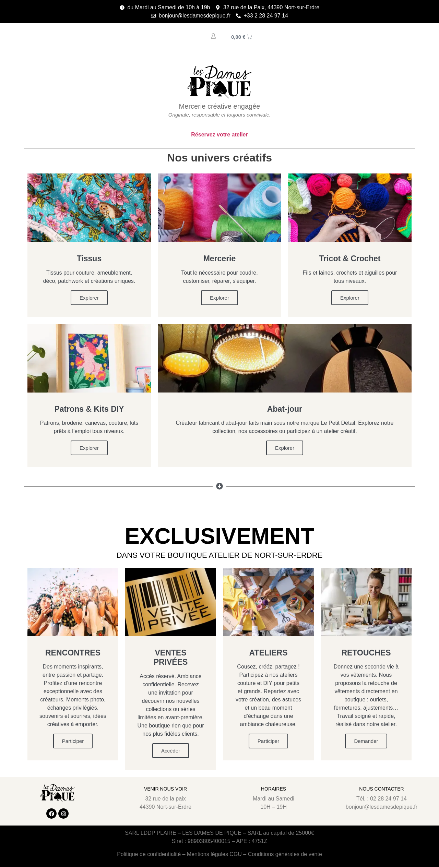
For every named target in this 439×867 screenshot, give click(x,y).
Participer (73, 741)
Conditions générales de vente (285, 854)
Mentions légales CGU (214, 854)
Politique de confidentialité (149, 854)
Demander (366, 741)
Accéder (170, 751)
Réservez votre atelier (219, 134)
